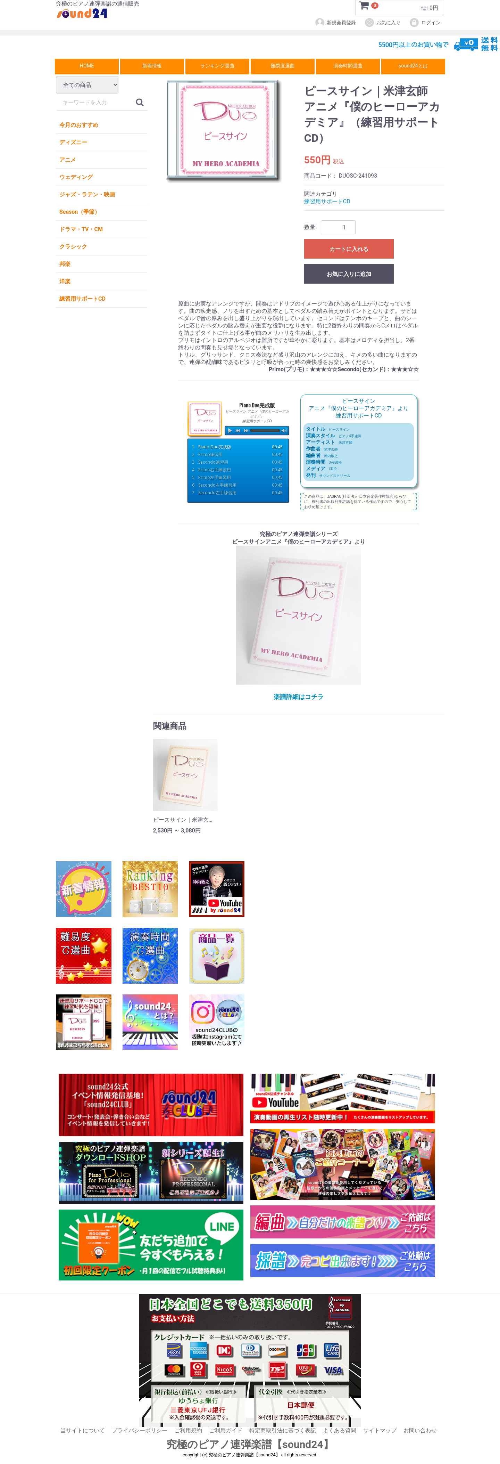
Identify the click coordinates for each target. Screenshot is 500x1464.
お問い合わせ (420, 1430)
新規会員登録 (335, 22)
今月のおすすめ (78, 125)
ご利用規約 (188, 1430)
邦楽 (64, 264)
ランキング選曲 (217, 66)
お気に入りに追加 (349, 274)
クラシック (73, 246)
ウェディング (76, 177)
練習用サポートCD (82, 298)
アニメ (67, 159)
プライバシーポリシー (139, 1430)
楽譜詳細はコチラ (299, 696)
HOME (87, 66)
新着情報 (152, 66)
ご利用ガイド (225, 1430)
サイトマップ (380, 1430)
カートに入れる (349, 249)
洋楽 (64, 281)
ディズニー (73, 142)
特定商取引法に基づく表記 (282, 1430)
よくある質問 (339, 1430)
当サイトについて (82, 1430)
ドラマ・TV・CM (81, 229)
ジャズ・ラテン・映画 (87, 194)
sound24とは (413, 66)
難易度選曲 (282, 66)
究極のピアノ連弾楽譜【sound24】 (249, 1445)
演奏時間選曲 (347, 66)
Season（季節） (79, 212)
